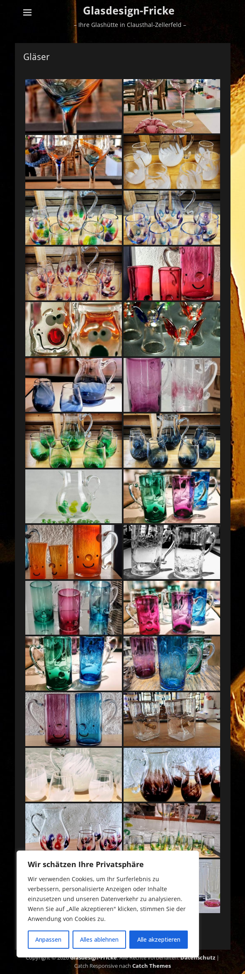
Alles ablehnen (99, 939)
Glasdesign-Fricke (129, 11)
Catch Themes (151, 965)
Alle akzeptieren (158, 939)
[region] (108, 904)
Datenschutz (197, 957)
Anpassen (48, 939)
